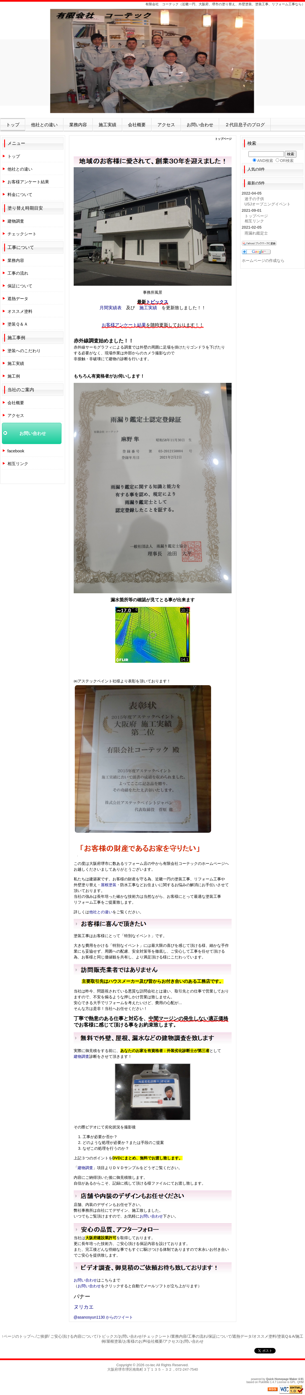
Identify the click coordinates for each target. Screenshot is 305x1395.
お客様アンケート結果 (124, 325)
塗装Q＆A (285, 1336)
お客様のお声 (134, 1341)
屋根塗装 (108, 885)
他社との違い (44, 124)
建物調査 (81, 1056)
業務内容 (78, 124)
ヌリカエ (84, 1307)
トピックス (157, 302)
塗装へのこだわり (24, 350)
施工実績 (107, 124)
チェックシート (22, 233)
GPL (293, 1382)
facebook (15, 450)
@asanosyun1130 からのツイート (103, 1317)
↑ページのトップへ (18, 1336)
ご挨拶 (42, 1336)
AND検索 (265, 160)
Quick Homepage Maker (281, 1379)
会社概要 (137, 124)
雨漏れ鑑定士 (256, 233)
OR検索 (287, 160)
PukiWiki (264, 1382)
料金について (19, 194)
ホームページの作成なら (263, 260)
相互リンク (17, 463)
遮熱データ (17, 298)
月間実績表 (110, 307)
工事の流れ (17, 273)
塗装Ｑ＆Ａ (17, 324)
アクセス (166, 124)
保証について (19, 285)
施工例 (13, 376)
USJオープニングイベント (268, 204)
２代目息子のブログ (245, 124)
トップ (12, 124)
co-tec (150, 1365)
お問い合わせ (200, 124)
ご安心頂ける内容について (73, 1336)
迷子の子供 (254, 199)
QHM (300, 1382)
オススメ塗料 (19, 311)
